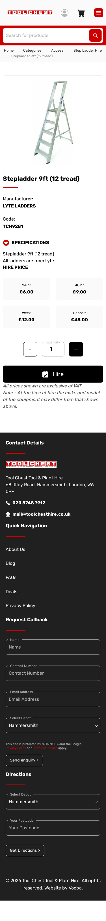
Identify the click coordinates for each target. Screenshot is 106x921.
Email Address (21, 692)
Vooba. (76, 888)
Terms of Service (45, 748)
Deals (11, 591)
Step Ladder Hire (87, 50)
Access (57, 50)
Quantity (53, 342)
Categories (32, 50)
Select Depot (20, 718)
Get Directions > (25, 850)
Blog (10, 563)
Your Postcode (22, 821)
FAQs (11, 577)
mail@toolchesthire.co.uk (38, 514)
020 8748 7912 (25, 503)
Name (15, 640)
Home (9, 50)
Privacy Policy (20, 605)
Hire (53, 374)
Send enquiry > (24, 760)
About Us (15, 549)
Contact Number (23, 666)
